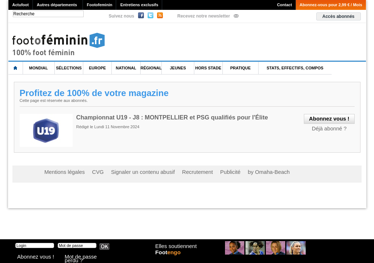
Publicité (201, 171)
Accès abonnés (338, 16)
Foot (170, 258)
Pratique (240, 68)
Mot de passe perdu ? (84, 257)
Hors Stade (208, 68)
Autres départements (57, 5)
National (126, 68)
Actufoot (20, 5)
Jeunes (178, 68)
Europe (97, 68)
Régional (151, 68)
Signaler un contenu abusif (127, 171)
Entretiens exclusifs (139, 5)
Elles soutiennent (174, 251)
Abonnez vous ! (31, 257)
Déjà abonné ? (331, 127)
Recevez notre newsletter (204, 16)
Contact (284, 5)
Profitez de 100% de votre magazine (97, 93)
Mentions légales (61, 171)
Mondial (38, 68)
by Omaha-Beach (234, 171)
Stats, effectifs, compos (295, 68)
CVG (89, 171)
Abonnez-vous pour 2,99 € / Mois (330, 5)
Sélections (68, 68)
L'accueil (15, 68)
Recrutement (173, 171)
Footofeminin (99, 5)
